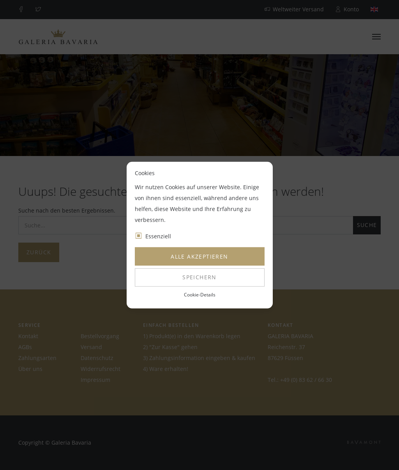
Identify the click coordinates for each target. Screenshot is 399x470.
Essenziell (158, 236)
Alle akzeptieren (199, 256)
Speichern (199, 277)
